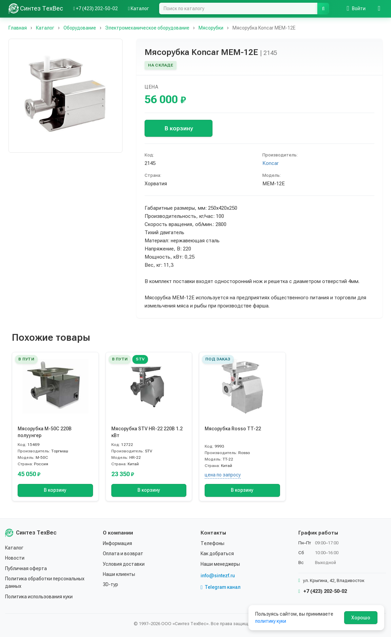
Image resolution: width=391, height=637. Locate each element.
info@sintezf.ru (218, 575)
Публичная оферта (26, 568)
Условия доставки (124, 564)
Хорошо (360, 617)
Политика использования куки (39, 596)
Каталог (14, 547)
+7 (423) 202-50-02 (322, 591)
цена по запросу (223, 474)
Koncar (270, 163)
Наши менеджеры (220, 564)
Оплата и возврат (123, 553)
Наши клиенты (119, 574)
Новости (14, 558)
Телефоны (212, 543)
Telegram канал (221, 587)
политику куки (270, 621)
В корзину (179, 128)
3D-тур (110, 584)
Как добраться (217, 553)
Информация (117, 543)
